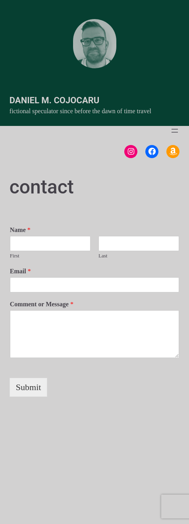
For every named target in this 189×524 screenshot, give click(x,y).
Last (102, 256)
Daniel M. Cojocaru (54, 100)
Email (20, 271)
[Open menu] (174, 130)
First (14, 256)
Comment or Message (41, 304)
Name (20, 229)
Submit (28, 387)
